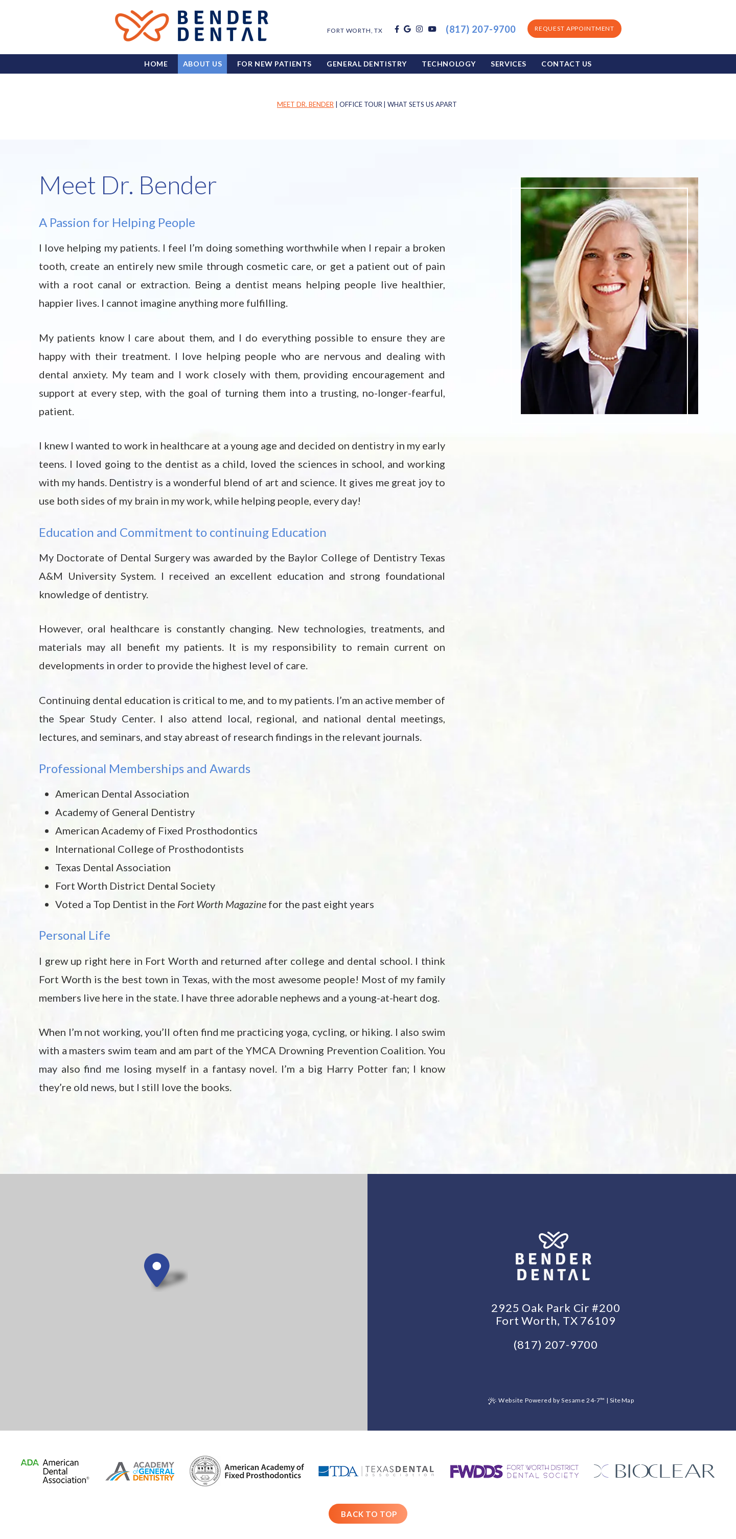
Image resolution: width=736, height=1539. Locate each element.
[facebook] (397, 29)
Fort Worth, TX (355, 30)
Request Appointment (574, 28)
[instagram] (419, 29)
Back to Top (369, 1514)
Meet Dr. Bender (305, 104)
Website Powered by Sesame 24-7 (546, 1400)
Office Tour (360, 104)
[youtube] (432, 29)
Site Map (622, 1400)
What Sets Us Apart (422, 104)
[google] (407, 29)
